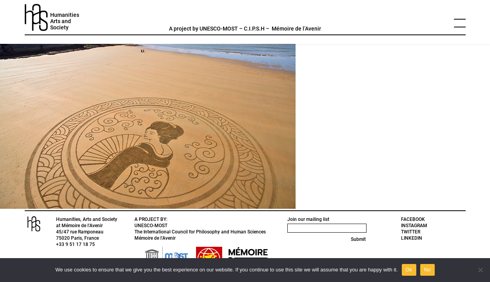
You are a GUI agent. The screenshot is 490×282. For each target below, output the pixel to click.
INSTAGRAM (414, 225)
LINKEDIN (411, 238)
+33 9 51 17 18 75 (75, 244)
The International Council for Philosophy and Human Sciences (200, 232)
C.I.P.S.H (254, 28)
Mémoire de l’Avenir (296, 28)
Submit (358, 239)
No (427, 270)
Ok (409, 270)
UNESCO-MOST (219, 28)
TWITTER (410, 232)
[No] (480, 270)
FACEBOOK (413, 219)
